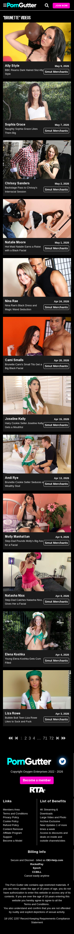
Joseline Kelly (15, 419)
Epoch (37, 867)
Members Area (11, 809)
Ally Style (12, 66)
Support (7, 836)
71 (45, 738)
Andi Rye (11, 478)
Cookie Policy (11, 821)
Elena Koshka (15, 654)
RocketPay (36, 864)
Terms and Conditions (15, 813)
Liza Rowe (12, 713)
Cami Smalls (14, 360)
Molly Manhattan (17, 536)
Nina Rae (11, 301)
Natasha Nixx (15, 595)
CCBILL (37, 871)
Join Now (61, 5)
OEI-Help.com (54, 860)
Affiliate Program (12, 832)
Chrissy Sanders (17, 183)
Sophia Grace (15, 124)
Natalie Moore (15, 242)
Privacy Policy (11, 817)
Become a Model (12, 840)
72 (51, 738)
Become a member (37, 780)
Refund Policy (11, 825)
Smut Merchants (56, 71)
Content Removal (13, 829)
